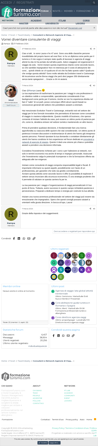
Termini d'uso (58, 419)
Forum (45, 11)
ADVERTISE (37, 398)
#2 (94, 85)
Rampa (7, 43)
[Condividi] (91, 48)
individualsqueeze (37, 346)
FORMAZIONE (83, 11)
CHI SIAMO (37, 390)
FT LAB (67, 390)
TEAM (35, 393)
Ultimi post (57, 286)
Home (36, 11)
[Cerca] (94, 2)
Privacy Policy (58, 428)
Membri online (11, 286)
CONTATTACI (38, 403)
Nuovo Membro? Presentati (67, 299)
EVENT (67, 398)
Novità (56, 11)
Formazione (7, 419)
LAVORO (68, 401)
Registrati (25, 2)
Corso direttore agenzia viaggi (70, 317)
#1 (94, 49)
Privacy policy (72, 419)
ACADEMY (68, 393)
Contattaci (45, 419)
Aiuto (82, 419)
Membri (68, 11)
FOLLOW (36, 401)
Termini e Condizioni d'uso (77, 428)
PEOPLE (36, 396)
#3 (94, 209)
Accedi (6, 2)
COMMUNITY (69, 396)
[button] (50, 11)
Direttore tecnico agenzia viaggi (69, 322)
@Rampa (31, 90)
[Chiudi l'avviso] (94, 28)
